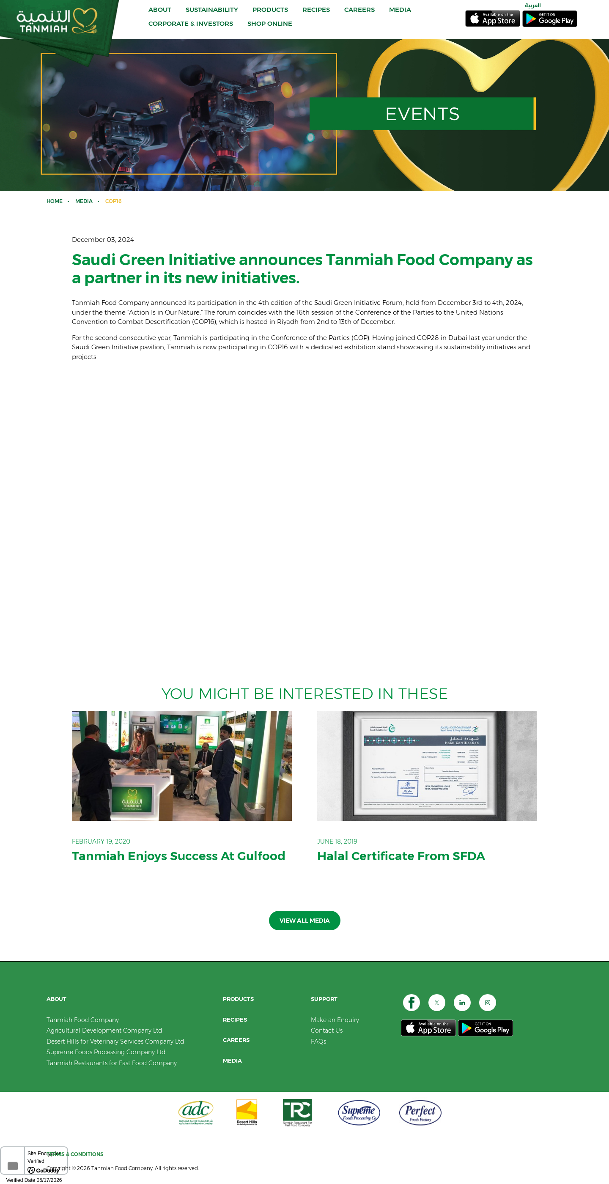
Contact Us (327, 1030)
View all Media (305, 920)
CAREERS (359, 16)
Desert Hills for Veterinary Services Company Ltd (115, 1041)
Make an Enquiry (335, 1020)
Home (55, 201)
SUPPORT (324, 999)
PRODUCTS (270, 16)
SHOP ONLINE (269, 30)
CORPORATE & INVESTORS (190, 30)
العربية (533, 12)
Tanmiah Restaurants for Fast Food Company (112, 1063)
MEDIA (400, 16)
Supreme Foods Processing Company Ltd (106, 1052)
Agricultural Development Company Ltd (104, 1030)
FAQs (318, 1041)
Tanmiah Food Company (83, 1020)
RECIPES (316, 16)
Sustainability (212, 16)
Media (84, 201)
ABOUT (159, 16)
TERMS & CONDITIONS (75, 1154)
